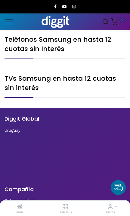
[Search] (105, 22)
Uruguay (12, 130)
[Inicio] (20, 207)
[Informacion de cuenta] (110, 207)
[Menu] (9, 22)
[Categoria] (65, 207)
